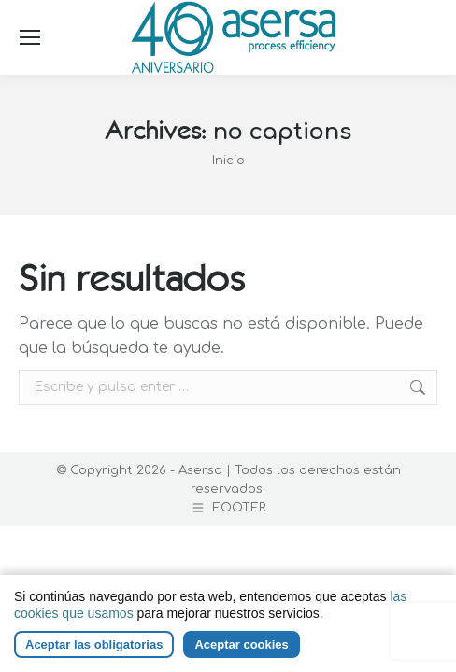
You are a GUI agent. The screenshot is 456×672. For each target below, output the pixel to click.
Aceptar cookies (241, 644)
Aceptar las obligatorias (94, 644)
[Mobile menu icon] (30, 37)
